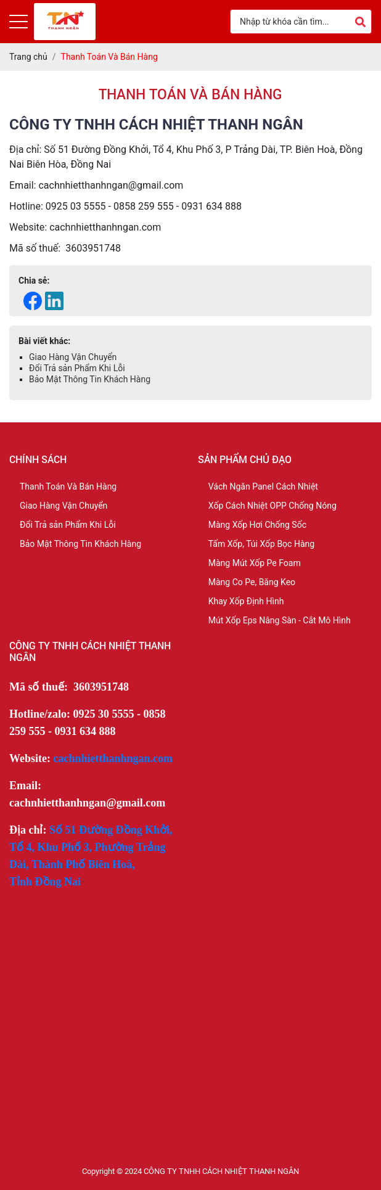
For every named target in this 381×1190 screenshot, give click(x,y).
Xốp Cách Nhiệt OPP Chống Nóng (272, 506)
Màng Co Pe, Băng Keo (251, 582)
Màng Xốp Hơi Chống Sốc (257, 525)
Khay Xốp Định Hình (246, 601)
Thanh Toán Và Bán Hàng (68, 486)
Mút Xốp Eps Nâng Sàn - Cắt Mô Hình (279, 620)
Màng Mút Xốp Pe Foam (254, 563)
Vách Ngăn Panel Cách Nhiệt (263, 486)
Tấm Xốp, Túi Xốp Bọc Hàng (261, 544)
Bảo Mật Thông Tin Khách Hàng (89, 379)
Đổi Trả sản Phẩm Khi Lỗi (77, 368)
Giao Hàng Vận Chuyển (73, 357)
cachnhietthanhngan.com (113, 758)
